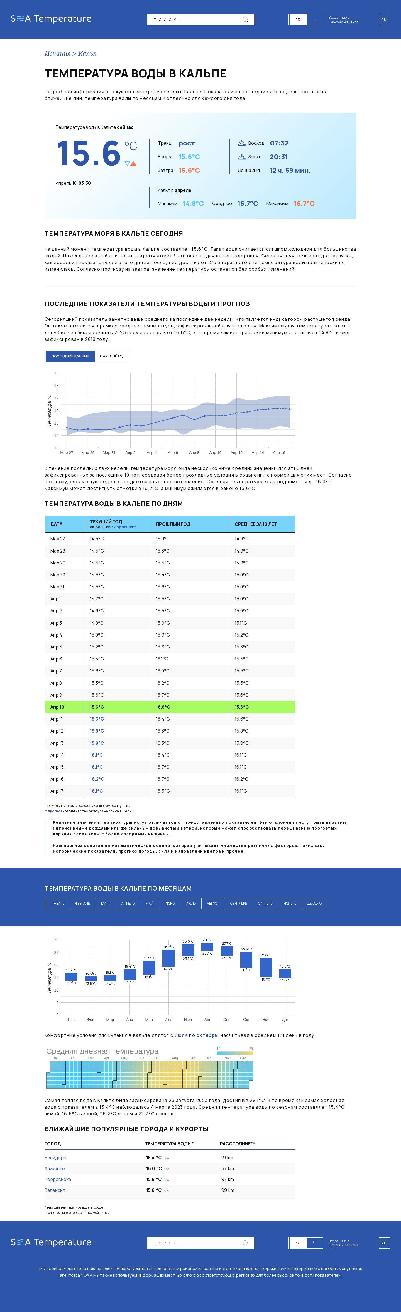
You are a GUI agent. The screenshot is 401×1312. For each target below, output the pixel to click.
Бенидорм (56, 1158)
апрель (128, 903)
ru (384, 1243)
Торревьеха (58, 1179)
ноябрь (289, 903)
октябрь (265, 903)
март (105, 903)
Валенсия (55, 1190)
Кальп (87, 54)
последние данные (70, 356)
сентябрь (238, 903)
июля (181, 1035)
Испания (58, 54)
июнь (170, 903)
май (149, 903)
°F (314, 19)
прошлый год (112, 356)
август (213, 903)
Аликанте (55, 1168)
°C (298, 19)
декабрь (314, 903)
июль (191, 903)
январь (58, 903)
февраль (82, 903)
